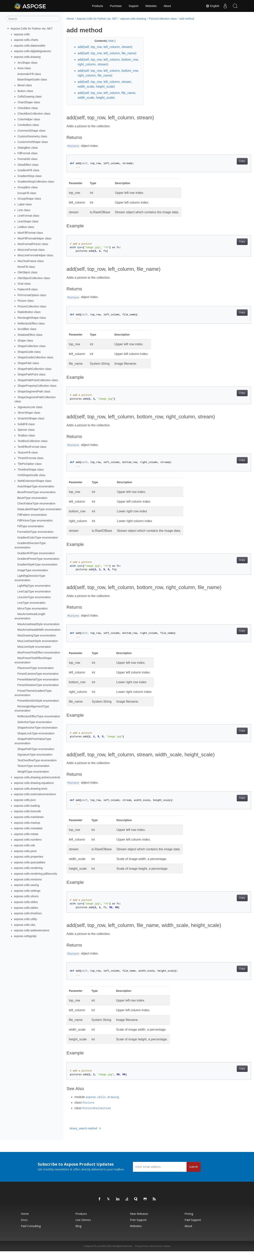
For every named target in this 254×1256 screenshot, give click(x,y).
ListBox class (25, 227)
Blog (78, 1231)
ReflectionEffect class (31, 323)
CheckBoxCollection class (33, 113)
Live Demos (83, 1224)
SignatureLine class (29, 407)
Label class (24, 204)
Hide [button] (108, 40)
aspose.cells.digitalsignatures (32, 51)
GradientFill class (28, 170)
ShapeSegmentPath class (33, 391)
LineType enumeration (31, 602)
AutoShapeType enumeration (35, 486)
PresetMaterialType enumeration (38, 679)
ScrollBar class (26, 329)
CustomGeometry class (32, 136)
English (212, 6)
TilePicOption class (29, 463)
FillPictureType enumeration (35, 520)
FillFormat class (27, 153)
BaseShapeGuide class (32, 79)
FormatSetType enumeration (35, 531)
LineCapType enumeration (34, 591)
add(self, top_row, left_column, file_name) (99, 56)
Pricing (189, 1218)
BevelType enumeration (32, 497)
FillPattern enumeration (32, 514)
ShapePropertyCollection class (36, 385)
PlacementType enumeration (35, 668)
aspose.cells (22, 34)
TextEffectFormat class (31, 446)
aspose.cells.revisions (28, 879)
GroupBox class (27, 187)
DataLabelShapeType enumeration (39, 509)
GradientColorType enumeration (37, 537)
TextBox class (26, 435)
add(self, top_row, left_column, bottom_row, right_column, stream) (102, 67)
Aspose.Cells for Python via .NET (32, 28)
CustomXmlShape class (32, 141)
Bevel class (24, 85)
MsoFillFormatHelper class (34, 238)
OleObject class (27, 272)
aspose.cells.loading (27, 805)
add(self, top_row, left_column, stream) (105, 47)
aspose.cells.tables (26, 907)
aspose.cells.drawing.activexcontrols (37, 777)
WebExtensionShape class (34, 480)
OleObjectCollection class (33, 278)
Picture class (25, 300)
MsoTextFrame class (30, 261)
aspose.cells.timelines (28, 913)
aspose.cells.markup (27, 822)
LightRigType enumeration (34, 585)
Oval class (24, 283)
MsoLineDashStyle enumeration (37, 641)
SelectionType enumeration (34, 721)
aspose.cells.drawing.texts (30, 788)
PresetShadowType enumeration (38, 685)
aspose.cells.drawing (27, 56)
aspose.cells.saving (26, 885)
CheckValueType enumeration (36, 503)
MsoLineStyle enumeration (34, 646)
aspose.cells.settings (27, 890)
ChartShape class (28, 102)
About (167, 6)
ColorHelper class (28, 119)
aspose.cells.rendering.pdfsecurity (35, 873)
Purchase (116, 6)
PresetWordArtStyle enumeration (38, 700)
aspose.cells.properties (28, 856)
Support (133, 6)
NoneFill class (26, 266)
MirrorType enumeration (32, 608)
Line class (23, 209)
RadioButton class (28, 312)
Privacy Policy (142, 1251)
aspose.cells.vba (24, 924)
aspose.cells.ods (24, 845)
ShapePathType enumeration (35, 748)
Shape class (25, 340)
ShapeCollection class (31, 346)
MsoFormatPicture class (32, 244)
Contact (166, 1251)
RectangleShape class (31, 317)
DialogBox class (27, 147)
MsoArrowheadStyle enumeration (38, 624)
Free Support (138, 1224)
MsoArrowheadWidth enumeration (39, 629)
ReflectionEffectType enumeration (38, 716)
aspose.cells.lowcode (27, 811)
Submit (193, 1171)
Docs (24, 1224)
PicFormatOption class (31, 295)
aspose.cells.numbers (28, 839)
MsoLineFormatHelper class (35, 255)
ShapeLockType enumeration (35, 733)
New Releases (139, 1218)
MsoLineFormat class (31, 249)
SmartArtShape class (30, 418)
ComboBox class (28, 124)
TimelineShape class (30, 469)
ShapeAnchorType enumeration (37, 727)
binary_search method (85, 1133)
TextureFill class (27, 452)
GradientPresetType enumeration (38, 558)
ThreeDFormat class (30, 458)
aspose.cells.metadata (28, 828)
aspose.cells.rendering (28, 868)
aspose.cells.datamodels (29, 45)
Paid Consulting (31, 1231)
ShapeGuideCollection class (35, 357)
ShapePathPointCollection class (37, 380)
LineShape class (27, 221)
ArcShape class (27, 62)
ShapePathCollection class (34, 368)
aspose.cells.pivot (25, 850)
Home (70, 18)
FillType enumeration (30, 526)
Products (97, 6)
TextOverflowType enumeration (37, 760)
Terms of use (155, 1251)
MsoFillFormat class (30, 232)
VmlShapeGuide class (31, 475)
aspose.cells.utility (25, 919)
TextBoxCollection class (32, 441)
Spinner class (26, 429)
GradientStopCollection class (35, 181)
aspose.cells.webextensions (31, 930)
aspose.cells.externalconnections (35, 794)
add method (186, 18)
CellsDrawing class (29, 96)
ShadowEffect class (29, 334)
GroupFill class (26, 192)
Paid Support (193, 1224)
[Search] (33, 19)
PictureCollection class (31, 306)
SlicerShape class (28, 412)
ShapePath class (28, 363)
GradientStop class (29, 176)
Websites (151, 6)
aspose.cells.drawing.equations (34, 782)
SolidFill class (26, 424)
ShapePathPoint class (31, 374)
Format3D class (27, 159)
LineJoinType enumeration (34, 597)
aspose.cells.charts (26, 39)
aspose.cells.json (25, 800)
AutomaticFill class (29, 74)
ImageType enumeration (32, 570)
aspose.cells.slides (26, 902)
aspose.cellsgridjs (25, 936)
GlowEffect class (27, 164)
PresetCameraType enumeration (38, 673)
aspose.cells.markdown (29, 817)
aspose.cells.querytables (29, 862)
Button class (25, 91)
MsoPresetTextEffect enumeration (38, 652)
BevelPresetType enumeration (36, 492)
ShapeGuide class (29, 351)
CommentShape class (31, 130)
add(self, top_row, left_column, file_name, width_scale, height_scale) (104, 100)
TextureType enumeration (33, 765)
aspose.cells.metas (26, 834)
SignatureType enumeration (34, 754)
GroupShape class (29, 198)
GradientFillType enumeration (36, 553)
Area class (24, 68)
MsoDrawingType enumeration (36, 635)
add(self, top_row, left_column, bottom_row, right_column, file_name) (104, 78)
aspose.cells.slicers (26, 896)
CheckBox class (27, 107)
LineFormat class (28, 215)
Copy (229, 166)
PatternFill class (27, 289)
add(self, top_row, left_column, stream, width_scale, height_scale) (105, 89)
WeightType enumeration (33, 771)
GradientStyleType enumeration (37, 564)
